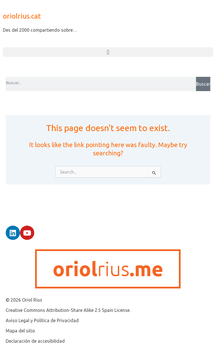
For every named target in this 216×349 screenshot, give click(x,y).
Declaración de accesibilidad (35, 341)
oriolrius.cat (22, 16)
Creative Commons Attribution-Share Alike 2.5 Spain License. (68, 310)
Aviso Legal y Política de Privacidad (42, 320)
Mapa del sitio (20, 330)
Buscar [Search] (203, 84)
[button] (108, 52)
